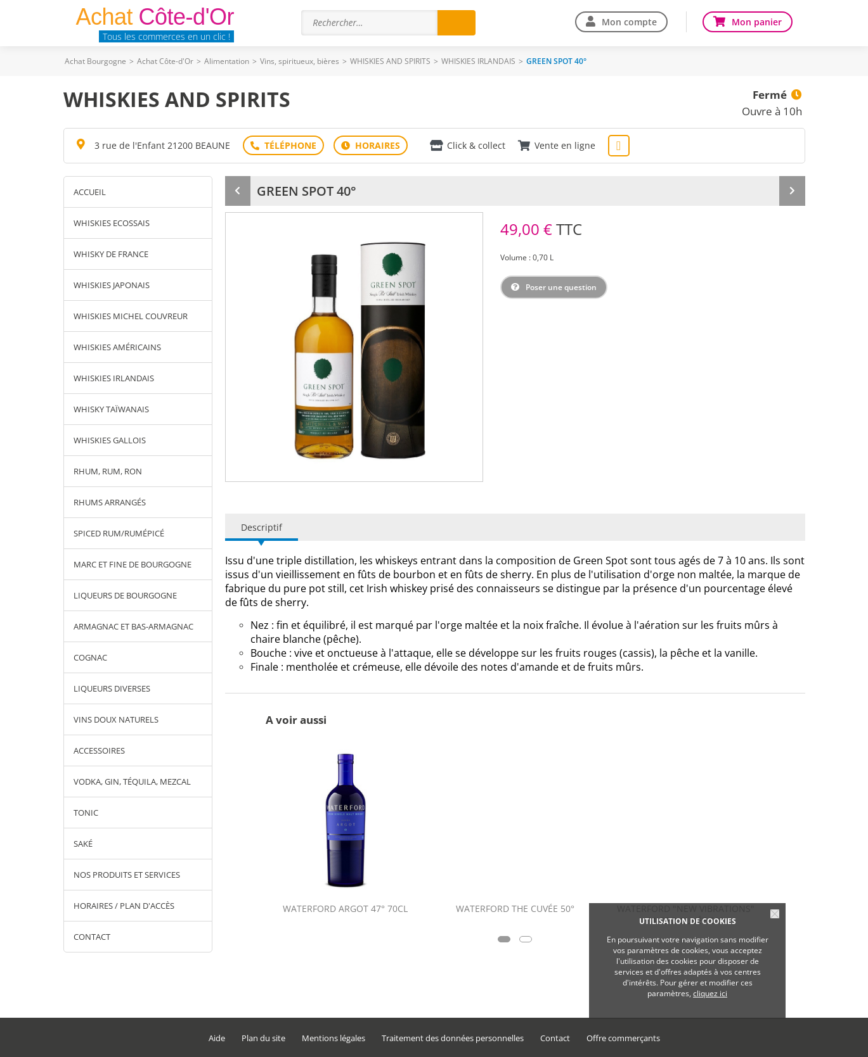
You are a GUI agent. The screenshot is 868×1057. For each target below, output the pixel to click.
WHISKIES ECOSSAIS (112, 223)
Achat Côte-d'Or (165, 61)
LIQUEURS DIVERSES (112, 688)
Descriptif (261, 527)
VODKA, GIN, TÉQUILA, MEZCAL (132, 781)
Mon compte (629, 22)
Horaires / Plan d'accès (124, 905)
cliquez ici (710, 993)
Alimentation (226, 61)
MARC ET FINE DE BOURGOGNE (132, 564)
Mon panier (757, 22)
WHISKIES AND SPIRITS (390, 61)
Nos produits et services (127, 874)
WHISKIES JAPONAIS (112, 285)
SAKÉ (83, 843)
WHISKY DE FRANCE (111, 254)
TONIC (86, 812)
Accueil (90, 192)
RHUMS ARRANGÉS (110, 502)
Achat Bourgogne (95, 61)
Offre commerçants (623, 1038)
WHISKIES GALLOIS (110, 440)
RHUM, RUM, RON (108, 471)
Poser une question (561, 287)
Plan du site (263, 1038)
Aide (217, 1038)
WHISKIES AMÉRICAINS (117, 347)
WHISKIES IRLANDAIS (478, 61)
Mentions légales (333, 1038)
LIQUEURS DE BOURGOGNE (125, 595)
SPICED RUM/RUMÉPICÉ (119, 533)
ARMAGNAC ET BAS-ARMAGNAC (133, 626)
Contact (92, 936)
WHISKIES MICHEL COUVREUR (131, 316)
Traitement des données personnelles (453, 1038)
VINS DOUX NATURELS (116, 719)
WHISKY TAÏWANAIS (111, 409)
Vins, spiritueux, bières (299, 61)
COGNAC (90, 657)
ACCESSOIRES (99, 750)
